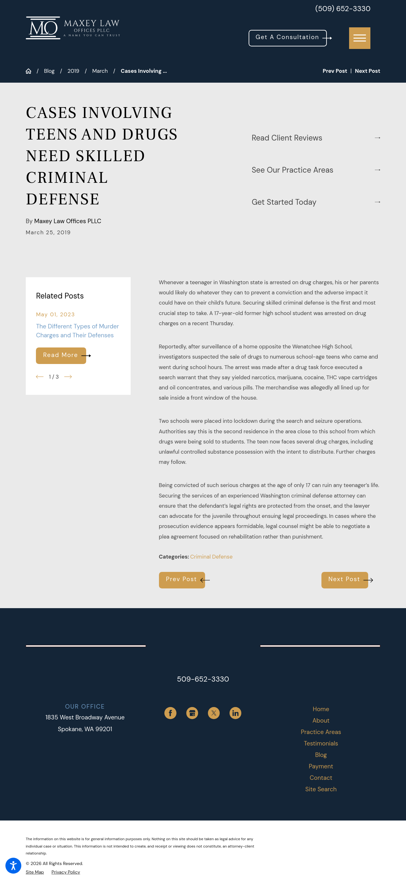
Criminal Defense (211, 556)
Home (321, 709)
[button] (13, 866)
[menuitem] (321, 709)
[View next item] (68, 377)
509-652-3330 (203, 679)
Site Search (320, 789)
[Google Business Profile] (192, 713)
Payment (321, 766)
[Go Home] (31, 71)
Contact (321, 778)
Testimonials (321, 743)
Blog (49, 70)
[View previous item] (40, 377)
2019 (73, 70)
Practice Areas (321, 732)
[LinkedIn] (236, 713)
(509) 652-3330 (343, 9)
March (100, 70)
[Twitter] (214, 713)
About (321, 720)
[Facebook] (170, 713)
